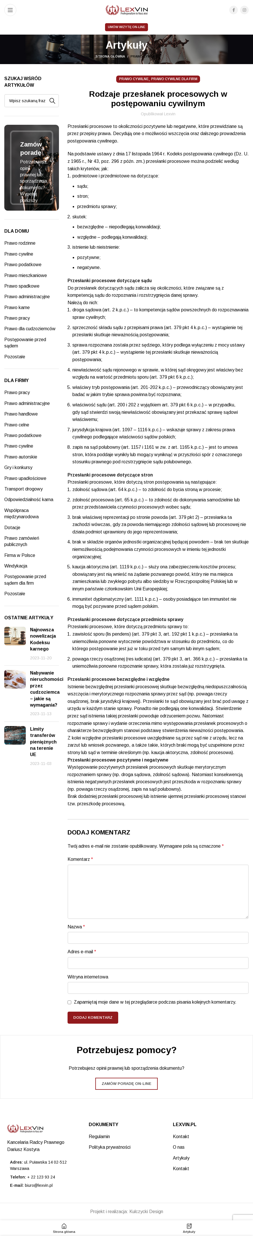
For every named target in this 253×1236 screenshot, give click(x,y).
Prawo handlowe (21, 414)
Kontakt (181, 1136)
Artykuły (181, 1158)
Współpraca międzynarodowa (21, 513)
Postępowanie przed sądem (25, 342)
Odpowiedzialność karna (28, 499)
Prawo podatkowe (22, 264)
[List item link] (42, 1177)
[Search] (31, 100)
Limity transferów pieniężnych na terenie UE (43, 742)
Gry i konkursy (18, 467)
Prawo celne (16, 424)
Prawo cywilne (144, 56)
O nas (179, 1147)
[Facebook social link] (233, 10)
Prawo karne (17, 307)
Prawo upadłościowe (25, 478)
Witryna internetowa (88, 976)
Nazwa (76, 926)
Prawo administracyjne (27, 296)
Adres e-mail (82, 951)
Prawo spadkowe (21, 286)
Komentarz (80, 859)
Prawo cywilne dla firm (174, 79)
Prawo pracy (17, 318)
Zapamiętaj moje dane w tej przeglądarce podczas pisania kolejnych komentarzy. (155, 1002)
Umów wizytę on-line (126, 27)
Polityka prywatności (110, 1147)
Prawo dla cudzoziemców (30, 328)
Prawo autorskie (20, 456)
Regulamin (99, 1136)
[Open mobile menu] (10, 10)
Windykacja (15, 565)
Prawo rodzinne (19, 243)
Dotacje (12, 527)
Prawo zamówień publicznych (21, 541)
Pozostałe (14, 356)
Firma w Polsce (19, 555)
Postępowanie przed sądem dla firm (25, 579)
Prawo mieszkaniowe (25, 275)
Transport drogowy (23, 489)
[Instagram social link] (244, 10)
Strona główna (110, 56)
